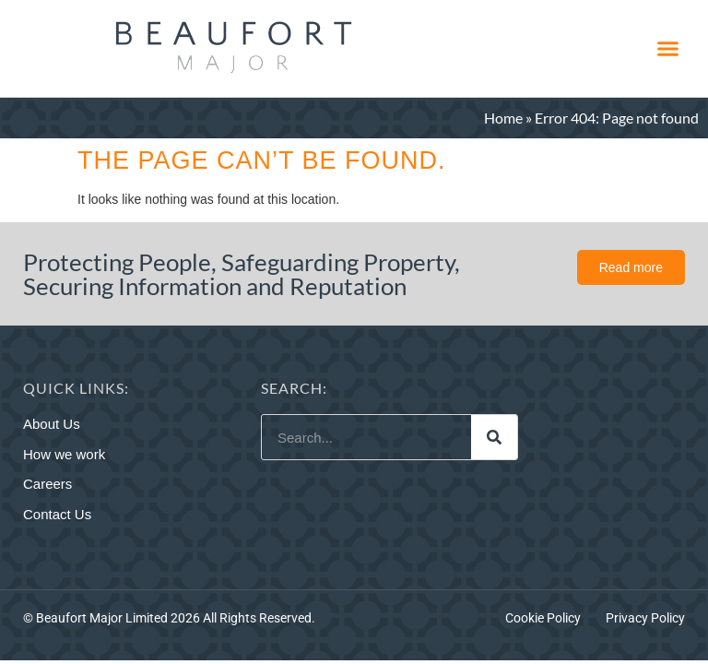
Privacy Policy (645, 618)
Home (503, 117)
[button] (667, 48)
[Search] (494, 437)
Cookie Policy (543, 618)
